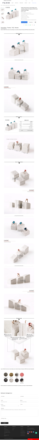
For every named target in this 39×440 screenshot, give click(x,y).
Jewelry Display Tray (22, 435)
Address (21, 400)
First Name (2, 396)
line (26, 25)
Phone (21, 404)
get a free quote (24, 22)
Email (2, 400)
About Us (14, 3)
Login (32, 0)
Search (26, 0)
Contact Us (28, 3)
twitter (28, 25)
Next (2, 24)
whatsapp (30, 25)
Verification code (3, 418)
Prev (2, 6)
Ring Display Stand (12, 5)
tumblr (34, 25)
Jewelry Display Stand (6, 5)
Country (2, 404)
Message (2, 408)
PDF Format (35, 22)
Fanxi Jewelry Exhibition (7, 431)
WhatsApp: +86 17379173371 (7, 0)
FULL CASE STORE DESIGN (6, 435)
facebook (24, 25)
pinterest (32, 25)
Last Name (22, 396)
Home (1, 5)
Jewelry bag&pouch (22, 431)
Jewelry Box (21, 428)
